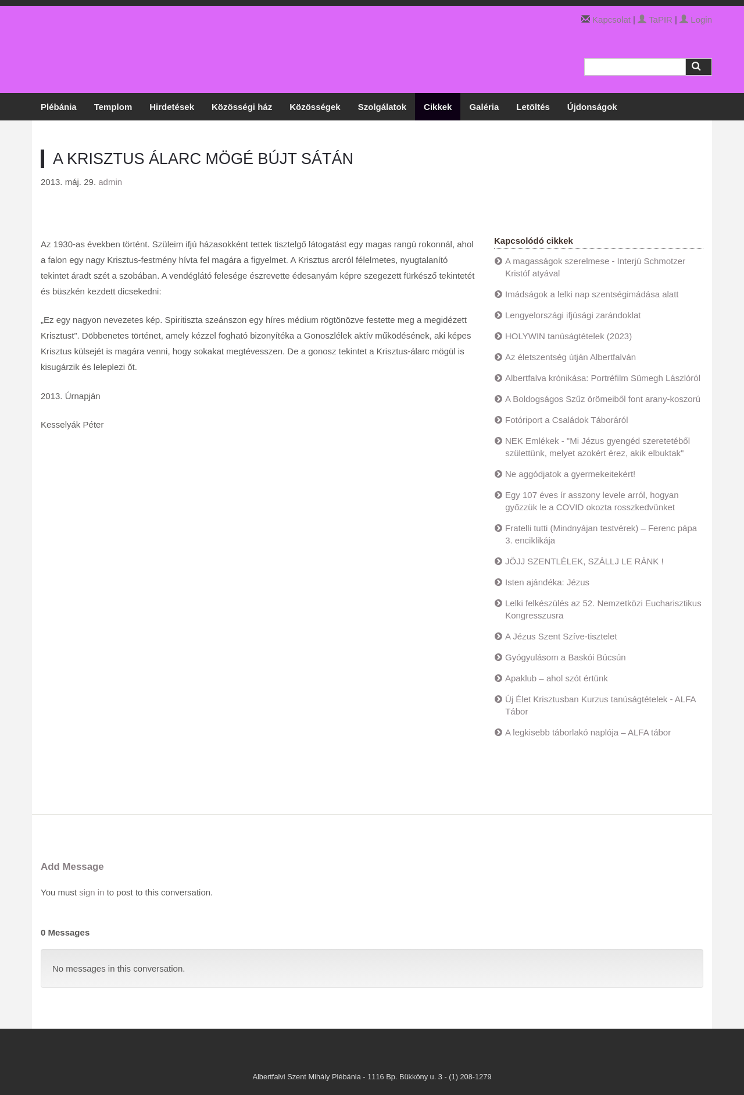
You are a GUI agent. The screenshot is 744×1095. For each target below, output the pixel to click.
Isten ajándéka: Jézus (547, 582)
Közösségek (315, 107)
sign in (91, 892)
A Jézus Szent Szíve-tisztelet (561, 636)
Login (695, 19)
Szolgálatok (382, 107)
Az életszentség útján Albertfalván (570, 357)
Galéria (484, 107)
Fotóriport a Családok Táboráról (566, 420)
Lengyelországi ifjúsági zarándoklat (573, 315)
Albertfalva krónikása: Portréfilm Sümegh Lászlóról (602, 378)
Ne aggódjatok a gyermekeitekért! (570, 474)
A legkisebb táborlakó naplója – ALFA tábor (588, 732)
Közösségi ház (242, 107)
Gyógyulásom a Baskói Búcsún (565, 657)
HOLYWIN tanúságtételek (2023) (568, 336)
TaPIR (655, 19)
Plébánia (59, 107)
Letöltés (533, 107)
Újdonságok (592, 107)
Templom (113, 107)
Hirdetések (171, 107)
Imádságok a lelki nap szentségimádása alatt (592, 294)
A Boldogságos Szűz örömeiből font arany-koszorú (602, 399)
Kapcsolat (611, 19)
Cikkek (438, 107)
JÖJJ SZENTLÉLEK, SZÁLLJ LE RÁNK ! (584, 561)
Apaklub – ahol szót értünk (556, 678)
